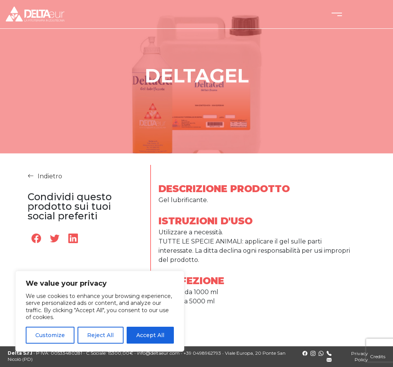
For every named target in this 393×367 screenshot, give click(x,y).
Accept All (150, 335)
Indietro (45, 177)
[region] (99, 311)
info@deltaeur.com (158, 353)
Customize (50, 335)
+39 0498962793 (202, 353)
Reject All (100, 335)
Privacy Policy (359, 356)
